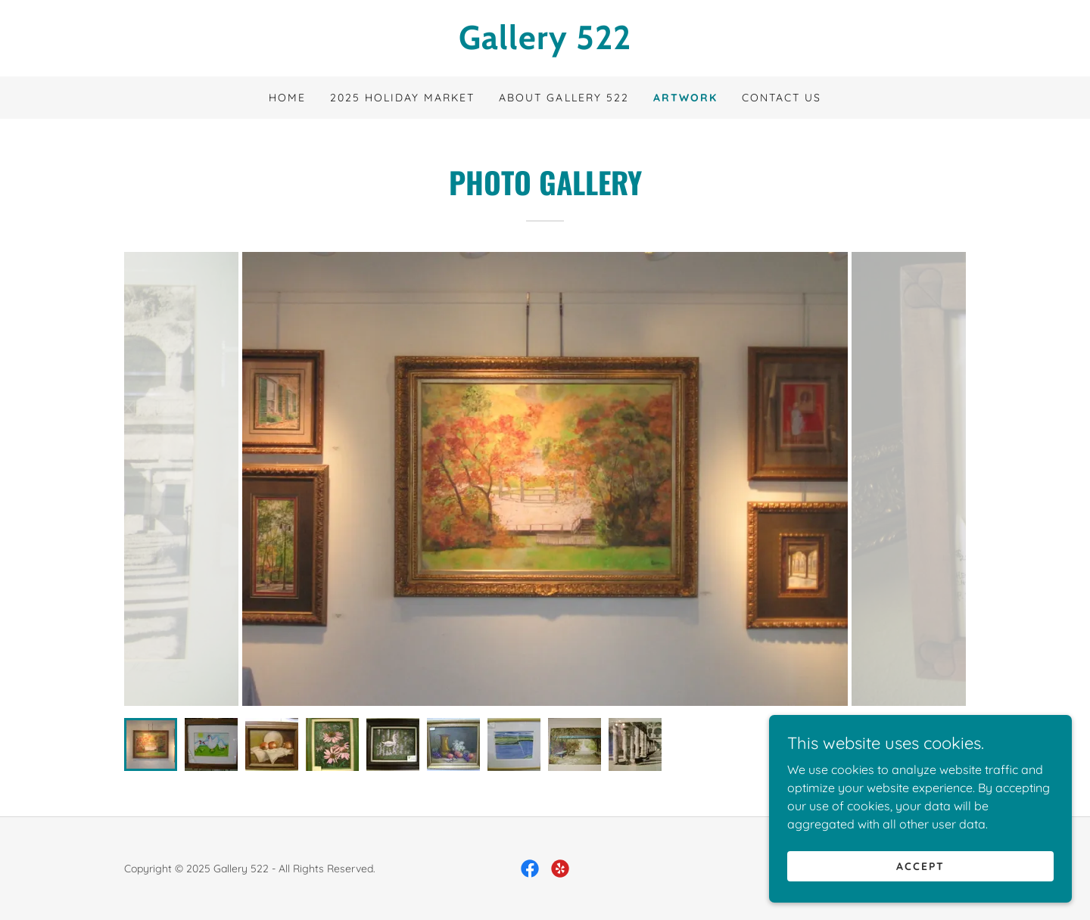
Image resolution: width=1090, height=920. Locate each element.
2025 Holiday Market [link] (402, 97)
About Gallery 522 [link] (563, 97)
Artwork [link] (685, 97)
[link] (545, 44)
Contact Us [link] (781, 97)
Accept (920, 865)
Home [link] (287, 97)
